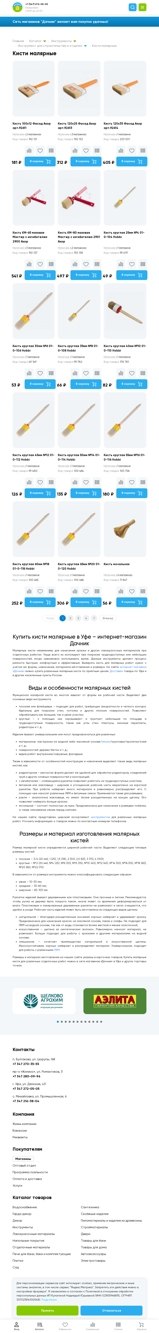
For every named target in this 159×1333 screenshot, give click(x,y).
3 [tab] (66, 1027)
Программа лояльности (30, 1172)
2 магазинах (28, 134)
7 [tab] (81, 1027)
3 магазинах (73, 134)
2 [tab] (62, 1027)
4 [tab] (70, 1027)
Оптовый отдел (24, 1165)
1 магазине (119, 134)
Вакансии (20, 1130)
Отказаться (111, 1310)
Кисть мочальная (118, 569)
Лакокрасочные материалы (34, 1234)
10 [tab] (93, 1027)
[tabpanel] (44, 1006)
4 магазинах (120, 580)
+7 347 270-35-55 (26, 1064)
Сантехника (90, 1207)
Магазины (23, 1159)
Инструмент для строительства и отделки (52, 46)
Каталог (37, 41)
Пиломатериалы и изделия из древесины (111, 1220)
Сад (16, 1267)
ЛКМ (57, 955)
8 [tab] (85, 1027)
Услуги (17, 1185)
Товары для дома (94, 1247)
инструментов (100, 822)
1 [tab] (58, 1027)
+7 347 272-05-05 (26, 1089)
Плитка (18, 1260)
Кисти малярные (104, 46)
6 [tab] (78, 1027)
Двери (85, 1234)
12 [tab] (101, 1027)
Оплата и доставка (27, 1179)
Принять (47, 1310)
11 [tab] (97, 1027)
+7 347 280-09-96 (26, 1076)
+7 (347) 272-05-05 (36, 4)
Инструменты (63, 41)
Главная (18, 41)
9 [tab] (89, 1027)
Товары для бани (93, 1240)
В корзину (40, 162)
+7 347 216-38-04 (26, 1101)
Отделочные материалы (31, 1247)
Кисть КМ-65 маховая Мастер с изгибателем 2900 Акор (30, 238)
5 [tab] (74, 1027)
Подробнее (49, 1299)
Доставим (116, 676)
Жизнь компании (24, 1124)
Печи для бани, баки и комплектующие (42, 1254)
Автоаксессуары (93, 1254)
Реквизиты (20, 1137)
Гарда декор (22, 1214)
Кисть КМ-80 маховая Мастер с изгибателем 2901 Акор (76, 238)
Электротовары (93, 1260)
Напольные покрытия (28, 1240)
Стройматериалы (94, 1227)
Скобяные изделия (94, 1214)
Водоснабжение (25, 1207)
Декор (17, 1220)
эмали (106, 746)
